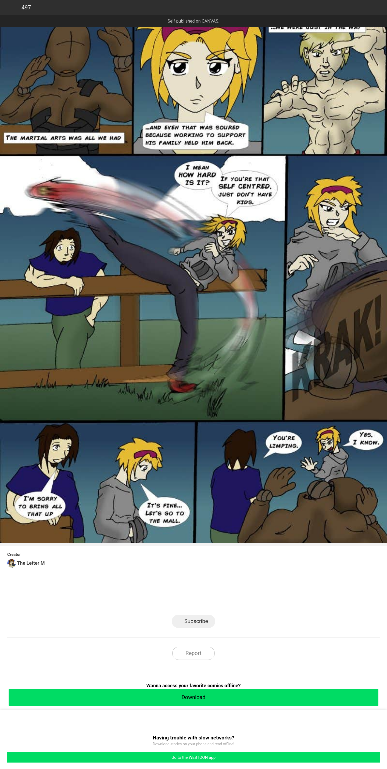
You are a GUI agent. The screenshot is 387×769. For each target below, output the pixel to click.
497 (26, 7)
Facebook (169, 599)
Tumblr (217, 599)
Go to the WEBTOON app (193, 757)
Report (193, 653)
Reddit (242, 599)
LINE (145, 599)
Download (193, 697)
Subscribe (196, 621)
